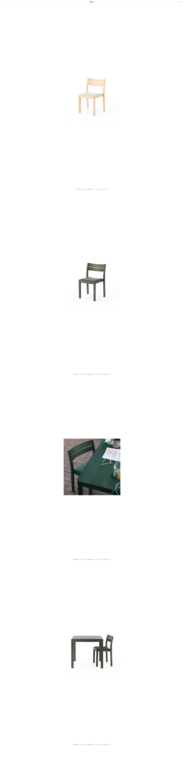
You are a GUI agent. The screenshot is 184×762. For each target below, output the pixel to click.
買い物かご (182, 1)
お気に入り (179, 1)
